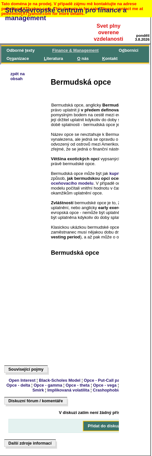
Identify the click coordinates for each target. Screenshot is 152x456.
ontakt (110, 58)
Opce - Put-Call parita (105, 380)
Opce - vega (105, 385)
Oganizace (17, 58)
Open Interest (22, 380)
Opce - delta (18, 385)
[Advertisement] (34, 263)
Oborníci (128, 50)
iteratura (53, 58)
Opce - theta (78, 385)
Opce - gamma (47, 385)
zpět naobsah (17, 76)
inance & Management (75, 50)
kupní (115, 173)
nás (83, 58)
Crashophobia (107, 390)
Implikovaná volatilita (68, 390)
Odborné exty (20, 50)
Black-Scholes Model (60, 380)
